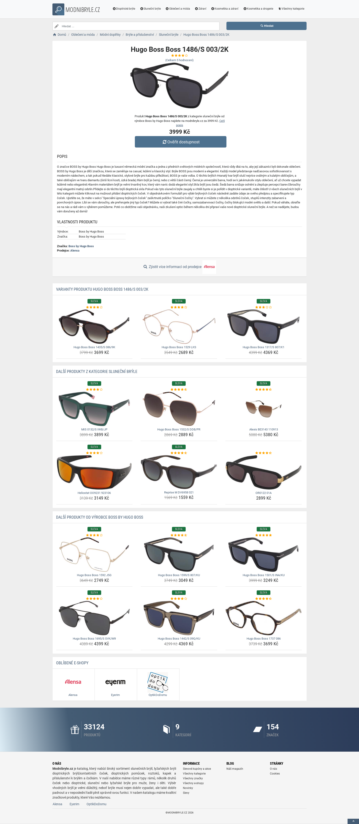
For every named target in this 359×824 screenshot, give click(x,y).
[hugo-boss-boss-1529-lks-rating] (179, 307)
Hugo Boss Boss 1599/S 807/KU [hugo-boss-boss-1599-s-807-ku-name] (179, 575)
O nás (273, 768)
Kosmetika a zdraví (225, 8)
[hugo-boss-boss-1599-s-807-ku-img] (179, 554)
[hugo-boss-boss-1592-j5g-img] (94, 554)
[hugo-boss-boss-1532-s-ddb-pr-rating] (179, 389)
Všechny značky (193, 778)
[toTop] (353, 821)
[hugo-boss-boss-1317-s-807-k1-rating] (264, 307)
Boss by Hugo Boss (81, 246)
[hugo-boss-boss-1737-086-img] (264, 618)
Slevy (186, 792)
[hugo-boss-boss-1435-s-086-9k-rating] (94, 307)
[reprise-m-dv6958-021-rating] (179, 453)
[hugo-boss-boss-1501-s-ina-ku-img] (264, 554)
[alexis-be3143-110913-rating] (264, 389)
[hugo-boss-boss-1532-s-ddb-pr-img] (179, 409)
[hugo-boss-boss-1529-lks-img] (179, 326)
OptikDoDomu (96, 804)
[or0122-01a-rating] (264, 453)
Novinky (188, 788)
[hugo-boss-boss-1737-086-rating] (264, 599)
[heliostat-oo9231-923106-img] (94, 472)
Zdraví (200, 8)
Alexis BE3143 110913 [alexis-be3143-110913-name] (263, 429)
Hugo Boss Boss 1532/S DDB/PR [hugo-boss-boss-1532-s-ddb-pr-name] (178, 429)
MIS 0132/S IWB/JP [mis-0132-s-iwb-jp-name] (94, 429)
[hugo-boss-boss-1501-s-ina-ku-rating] (264, 535)
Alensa (74, 250)
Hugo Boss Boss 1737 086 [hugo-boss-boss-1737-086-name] (264, 638)
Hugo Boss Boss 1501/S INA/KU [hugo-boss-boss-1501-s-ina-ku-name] (264, 575)
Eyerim (74, 804)
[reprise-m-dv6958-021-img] (179, 472)
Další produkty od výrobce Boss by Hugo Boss (99, 517)
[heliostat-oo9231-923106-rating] (94, 453)
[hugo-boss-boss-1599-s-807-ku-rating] (179, 535)
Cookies (275, 773)
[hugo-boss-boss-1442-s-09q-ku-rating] (179, 599)
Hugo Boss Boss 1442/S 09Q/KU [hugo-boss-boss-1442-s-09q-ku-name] (179, 638)
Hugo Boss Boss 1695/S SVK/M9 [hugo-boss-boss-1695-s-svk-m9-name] (94, 638)
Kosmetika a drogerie (258, 8)
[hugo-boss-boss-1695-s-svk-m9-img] (94, 618)
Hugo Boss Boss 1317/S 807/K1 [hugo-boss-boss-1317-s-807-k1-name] (263, 347)
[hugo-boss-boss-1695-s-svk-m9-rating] (94, 599)
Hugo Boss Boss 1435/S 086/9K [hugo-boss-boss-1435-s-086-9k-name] (94, 347)
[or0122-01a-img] (264, 472)
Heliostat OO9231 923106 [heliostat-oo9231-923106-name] (94, 493)
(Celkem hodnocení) (179, 60)
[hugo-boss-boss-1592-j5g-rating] (94, 535)
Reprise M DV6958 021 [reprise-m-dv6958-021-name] (179, 492)
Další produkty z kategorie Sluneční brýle (96, 371)
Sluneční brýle (150, 8)
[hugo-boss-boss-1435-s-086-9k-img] (94, 326)
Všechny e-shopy (193, 783)
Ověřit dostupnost (181, 142)
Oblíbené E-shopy (72, 662)
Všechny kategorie (291, 8)
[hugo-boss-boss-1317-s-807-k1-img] (264, 326)
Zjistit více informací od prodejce (179, 267)
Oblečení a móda (177, 8)
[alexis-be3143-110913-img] (264, 409)
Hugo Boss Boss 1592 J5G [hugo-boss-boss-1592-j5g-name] (94, 575)
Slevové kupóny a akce (197, 768)
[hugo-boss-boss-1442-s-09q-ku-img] (179, 618)
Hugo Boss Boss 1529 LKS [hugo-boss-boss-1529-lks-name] (179, 347)
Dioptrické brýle (123, 8)
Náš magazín (234, 768)
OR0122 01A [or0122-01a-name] (264, 493)
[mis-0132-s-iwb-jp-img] (94, 409)
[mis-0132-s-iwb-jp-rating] (94, 389)
